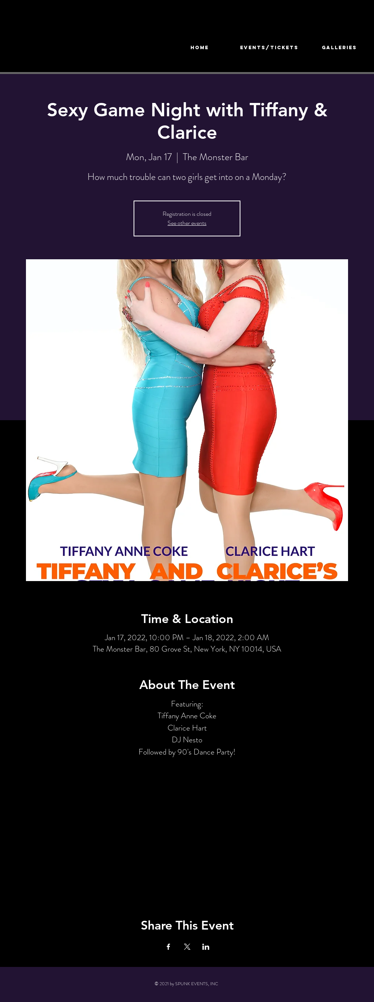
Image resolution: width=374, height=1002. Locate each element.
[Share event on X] (187, 947)
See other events (187, 222)
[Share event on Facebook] (168, 947)
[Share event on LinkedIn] (206, 947)
